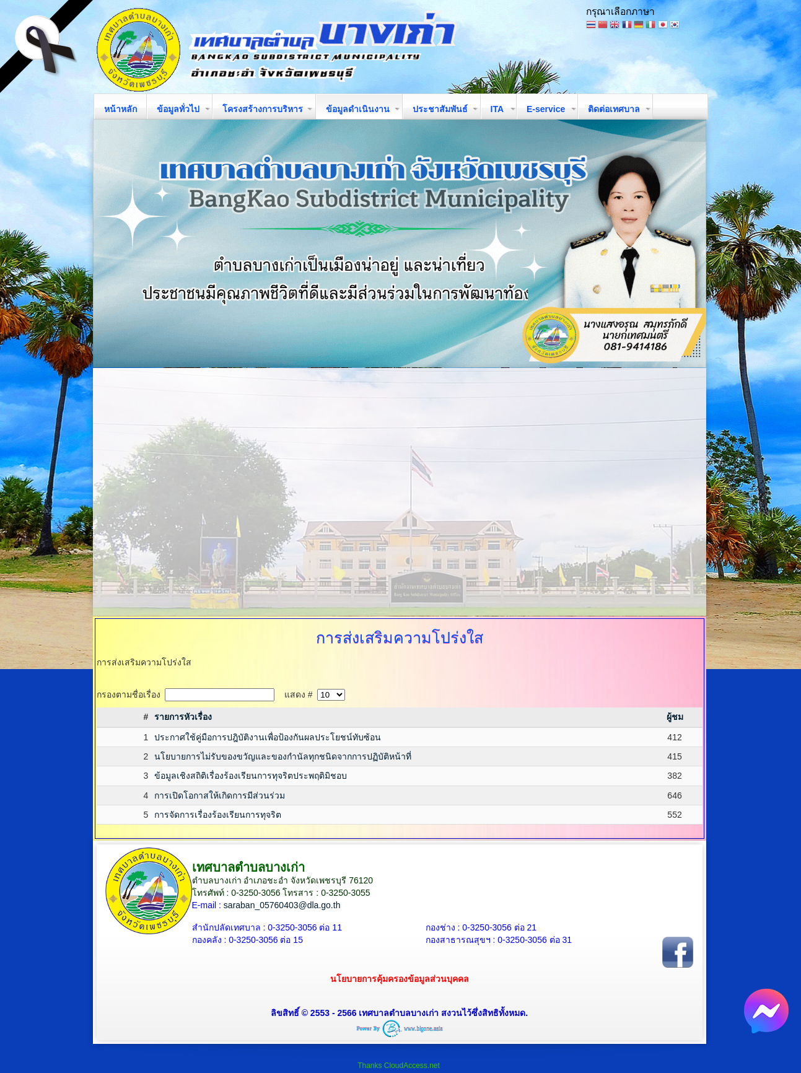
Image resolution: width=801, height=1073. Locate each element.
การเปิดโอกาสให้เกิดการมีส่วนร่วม (219, 795)
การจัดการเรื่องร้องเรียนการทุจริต (217, 815)
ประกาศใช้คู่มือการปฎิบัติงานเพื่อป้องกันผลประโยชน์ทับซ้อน (267, 737)
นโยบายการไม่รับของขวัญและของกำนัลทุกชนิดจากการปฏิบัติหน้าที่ (282, 756)
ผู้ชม (675, 717)
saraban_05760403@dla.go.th (282, 905)
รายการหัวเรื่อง (183, 717)
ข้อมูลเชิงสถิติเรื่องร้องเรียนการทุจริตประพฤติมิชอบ (250, 776)
